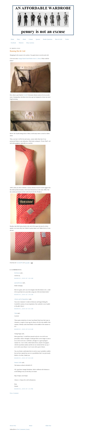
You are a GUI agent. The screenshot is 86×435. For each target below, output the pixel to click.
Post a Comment (14, 393)
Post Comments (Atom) (23, 429)
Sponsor (38, 39)
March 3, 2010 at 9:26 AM (23, 358)
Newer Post (13, 425)
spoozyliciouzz (18, 283)
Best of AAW (58, 39)
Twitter (67, 39)
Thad (15, 313)
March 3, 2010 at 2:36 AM (23, 294)
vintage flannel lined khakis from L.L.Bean (29, 58)
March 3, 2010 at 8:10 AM (23, 329)
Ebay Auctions (30, 43)
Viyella (25, 95)
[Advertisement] (30, 409)
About (24, 39)
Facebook (13, 43)
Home (12, 39)
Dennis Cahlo (18, 362)
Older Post (48, 425)
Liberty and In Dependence (21, 299)
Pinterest (21, 43)
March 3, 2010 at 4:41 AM (23, 308)
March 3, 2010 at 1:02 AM (23, 278)
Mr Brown (17, 273)
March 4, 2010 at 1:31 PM (23, 389)
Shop (18, 39)
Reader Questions (47, 39)
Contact (31, 39)
